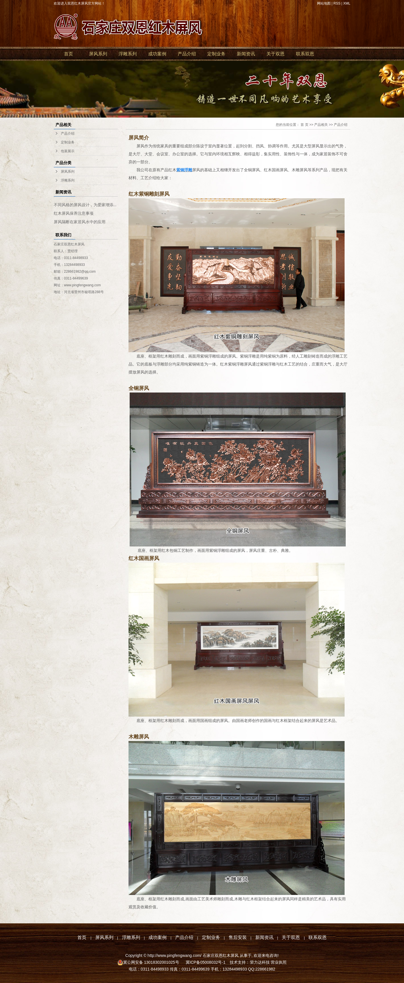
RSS (337, 3)
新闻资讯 (246, 53)
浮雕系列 (128, 53)
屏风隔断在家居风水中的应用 (79, 222)
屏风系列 (98, 53)
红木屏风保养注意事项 (74, 213)
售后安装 (238, 937)
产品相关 (321, 125)
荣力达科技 (260, 962)
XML (346, 3)
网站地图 (324, 3)
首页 (68, 53)
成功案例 (157, 53)
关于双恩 (275, 53)
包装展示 (67, 151)
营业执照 (279, 962)
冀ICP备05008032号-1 (205, 962)
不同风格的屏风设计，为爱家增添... (85, 205)
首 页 (304, 125)
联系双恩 (305, 53)
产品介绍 (187, 53)
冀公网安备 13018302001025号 (151, 962)
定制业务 (216, 53)
